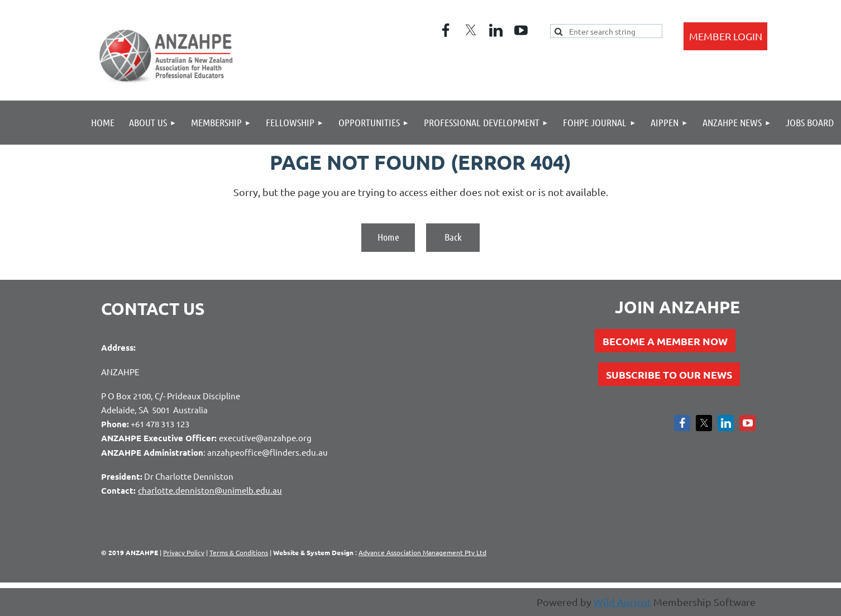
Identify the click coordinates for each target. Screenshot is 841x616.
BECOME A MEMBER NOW (665, 341)
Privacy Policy (183, 552)
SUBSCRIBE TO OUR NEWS (669, 374)
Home (388, 237)
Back (453, 237)
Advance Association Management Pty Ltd (422, 552)
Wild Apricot (622, 602)
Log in (725, 36)
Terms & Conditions (238, 552)
